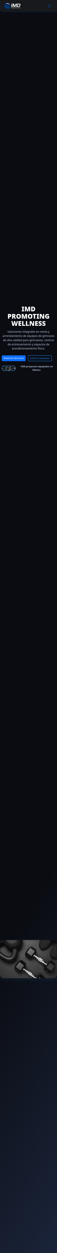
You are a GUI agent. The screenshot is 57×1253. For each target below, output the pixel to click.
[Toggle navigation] (49, 6)
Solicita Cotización (40, 358)
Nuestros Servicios (14, 358)
